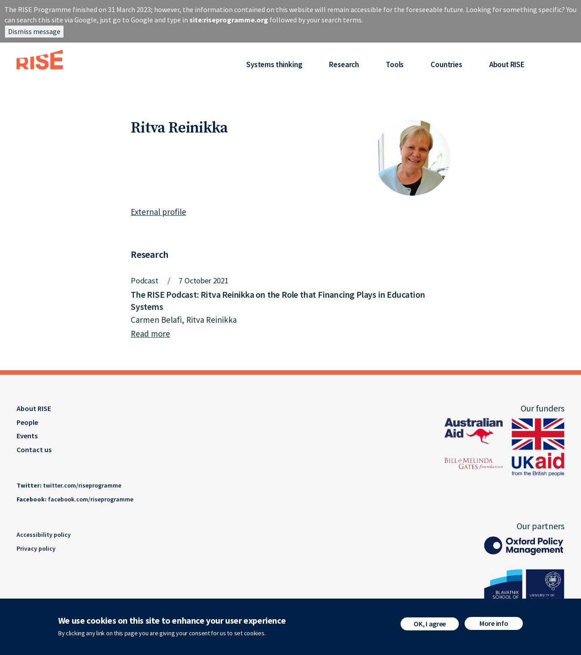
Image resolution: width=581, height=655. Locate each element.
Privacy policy (36, 548)
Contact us (34, 449)
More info (493, 623)
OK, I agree (429, 623)
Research (344, 64)
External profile (158, 211)
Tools (395, 64)
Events (27, 435)
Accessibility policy (44, 535)
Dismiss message (34, 31)
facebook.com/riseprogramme (90, 499)
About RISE (507, 64)
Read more (150, 333)
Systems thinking (274, 64)
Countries (446, 64)
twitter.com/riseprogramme (82, 485)
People (27, 422)
